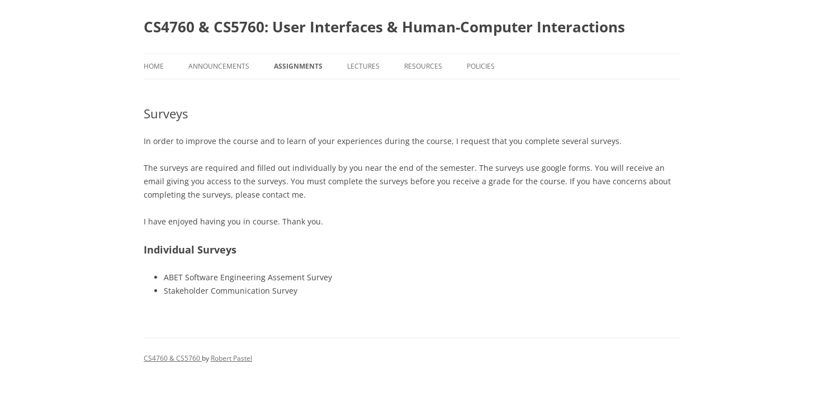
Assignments (298, 66)
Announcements (218, 66)
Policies (481, 66)
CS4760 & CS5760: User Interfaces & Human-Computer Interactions (384, 27)
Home (154, 66)
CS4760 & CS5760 (173, 358)
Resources (423, 66)
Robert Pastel (231, 358)
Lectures (363, 66)
